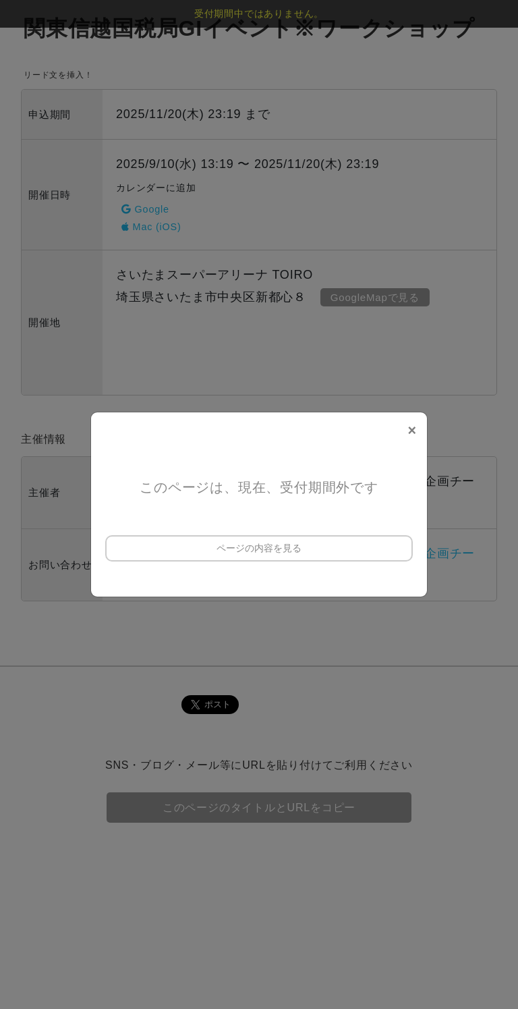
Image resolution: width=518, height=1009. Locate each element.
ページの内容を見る (259, 548)
